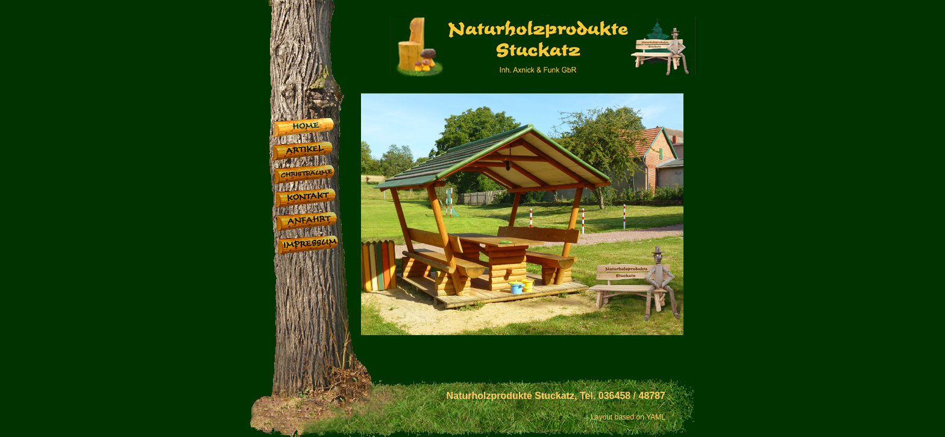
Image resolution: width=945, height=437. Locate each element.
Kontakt (316, 200)
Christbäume (315, 176)
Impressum (319, 247)
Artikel (313, 153)
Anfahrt (318, 223)
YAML (655, 417)
